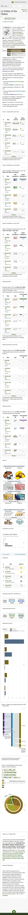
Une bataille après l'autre (11, 855)
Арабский (7, 567)
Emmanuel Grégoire (6, 858)
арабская (12, 47)
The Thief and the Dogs (10, 772)
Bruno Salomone (19, 852)
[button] (21, 24)
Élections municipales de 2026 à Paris (14, 856)
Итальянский (8, 585)
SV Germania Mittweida (21, 554)
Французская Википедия (19, 2)
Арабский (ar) (8, 129)
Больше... (14, 156)
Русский (4, 6)
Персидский (8, 576)
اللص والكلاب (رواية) (9, 769)
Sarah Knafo (16, 853)
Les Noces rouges (16, 858)
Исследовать (24, 6)
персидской (16, 43)
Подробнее (5, 895)
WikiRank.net (24, 10)
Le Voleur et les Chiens (10, 775)
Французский (8, 580)
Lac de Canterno (5, 554)
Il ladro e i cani (7, 777)
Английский (8, 571)
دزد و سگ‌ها (17, 777)
